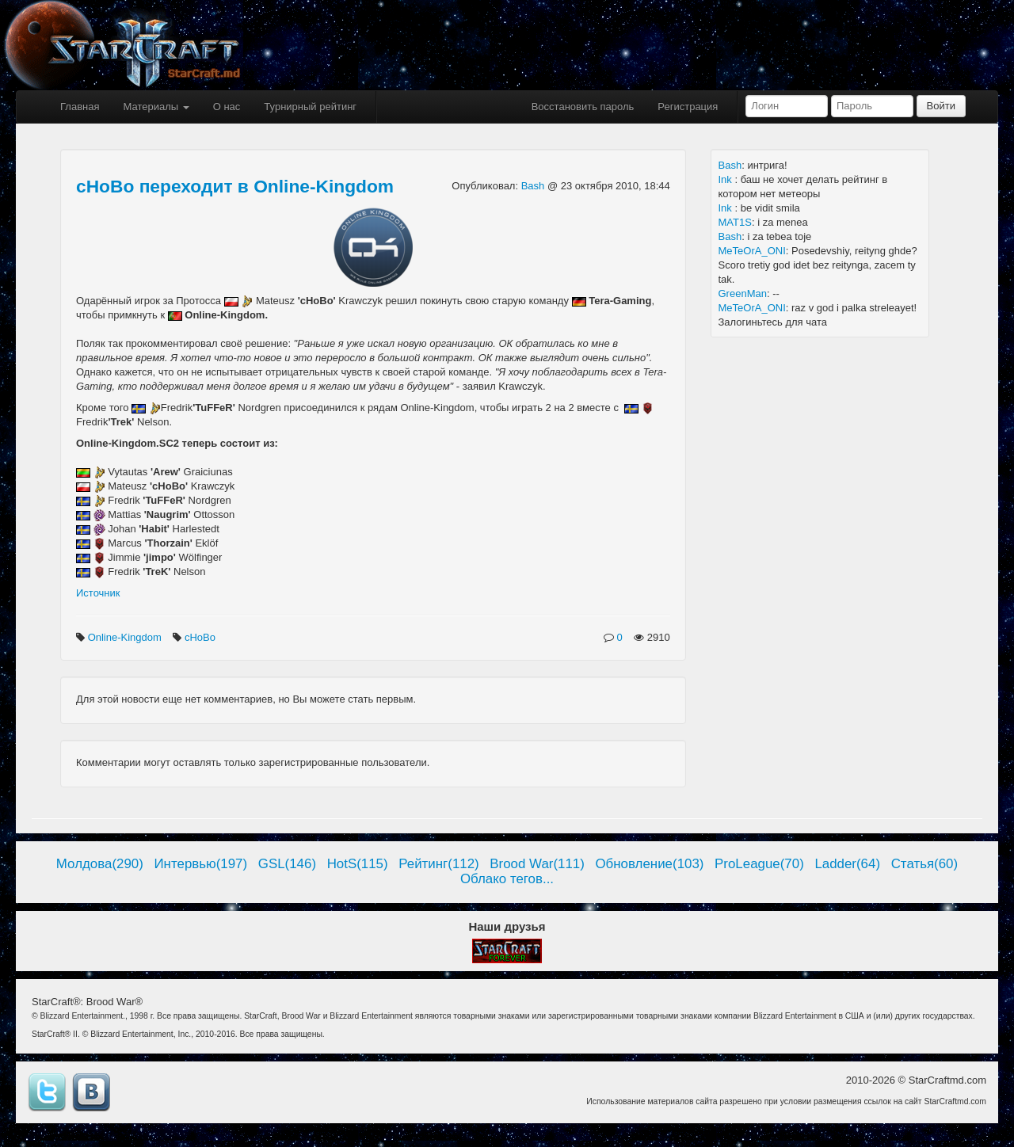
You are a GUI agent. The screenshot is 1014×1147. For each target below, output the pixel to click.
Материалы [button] (156, 106)
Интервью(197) (200, 863)
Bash (534, 186)
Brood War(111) (537, 863)
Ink (727, 179)
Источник (98, 593)
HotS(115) (357, 863)
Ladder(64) (847, 863)
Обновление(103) (649, 863)
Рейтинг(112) (438, 863)
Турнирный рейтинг (310, 106)
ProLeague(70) (759, 863)
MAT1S (735, 222)
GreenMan (743, 293)
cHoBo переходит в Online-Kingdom (235, 186)
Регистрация (688, 106)
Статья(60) (925, 863)
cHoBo (202, 637)
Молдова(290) (99, 863)
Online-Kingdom (126, 637)
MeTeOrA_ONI (752, 251)
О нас (227, 106)
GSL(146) (287, 863)
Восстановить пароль (583, 106)
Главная (79, 106)
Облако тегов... (507, 878)
